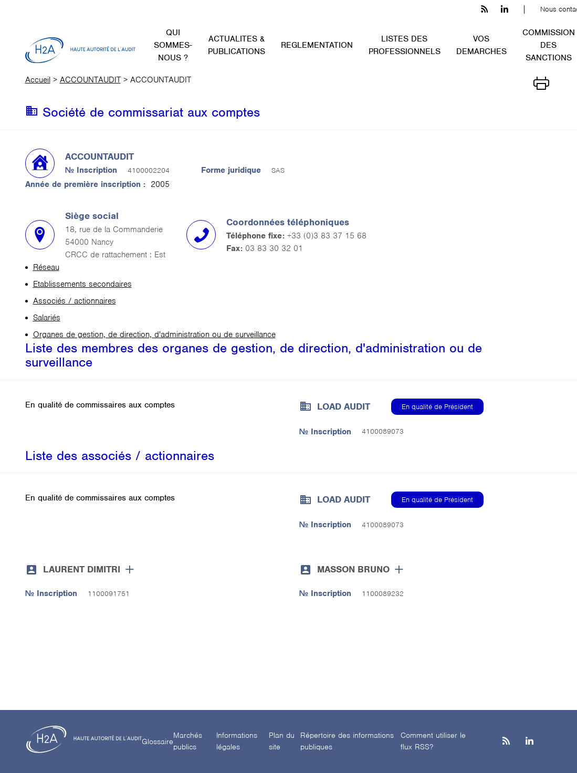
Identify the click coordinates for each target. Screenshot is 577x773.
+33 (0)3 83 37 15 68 (326, 236)
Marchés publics (187, 741)
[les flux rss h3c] (484, 9)
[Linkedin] (529, 742)
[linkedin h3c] (504, 9)
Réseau (46, 267)
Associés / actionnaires (74, 301)
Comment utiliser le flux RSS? (433, 741)
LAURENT (81, 569)
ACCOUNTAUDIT (90, 80)
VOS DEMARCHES (481, 45)
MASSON (353, 569)
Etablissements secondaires (82, 284)
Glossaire (157, 741)
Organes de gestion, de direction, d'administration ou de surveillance (154, 334)
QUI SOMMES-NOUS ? (173, 45)
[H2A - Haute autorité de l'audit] (80, 50)
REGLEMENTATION (317, 45)
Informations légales (236, 741)
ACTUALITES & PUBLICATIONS (236, 45)
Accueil (37, 80)
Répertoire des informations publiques (347, 741)
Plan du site (282, 741)
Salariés (46, 317)
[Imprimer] (541, 82)
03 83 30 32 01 (274, 248)
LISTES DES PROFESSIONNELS (404, 45)
